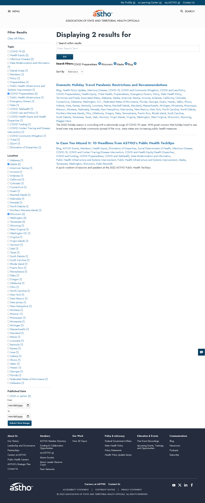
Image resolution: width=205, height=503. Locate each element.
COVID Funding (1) (20, 124)
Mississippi (190, 105)
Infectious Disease (97, 90)
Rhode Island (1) (18, 264)
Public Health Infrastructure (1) (27, 97)
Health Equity (89, 94)
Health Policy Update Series (118, 455)
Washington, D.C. (92, 102)
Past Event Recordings (148, 441)
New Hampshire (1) (21, 306)
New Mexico (141, 109)
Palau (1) (14, 275)
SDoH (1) (15, 143)
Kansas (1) (15, 348)
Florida (143, 102)
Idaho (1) (15, 364)
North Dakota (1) (19, 206)
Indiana (60, 105)
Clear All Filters (16, 38)
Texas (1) (15, 252)
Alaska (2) (15, 164)
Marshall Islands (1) (20, 195)
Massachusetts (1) (19, 329)
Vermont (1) (16, 245)
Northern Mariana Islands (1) (25, 210)
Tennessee (78, 117)
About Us (13, 436)
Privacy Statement (131, 489)
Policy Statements (113, 450)
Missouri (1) (16, 314)
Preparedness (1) (19, 82)
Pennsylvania (129, 113)
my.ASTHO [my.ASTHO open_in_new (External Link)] (172, 2)
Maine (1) (15, 337)
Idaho (180, 102)
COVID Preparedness (68, 94)
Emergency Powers (140, 94)
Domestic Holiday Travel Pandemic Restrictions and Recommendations (111, 84)
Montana (71, 109)
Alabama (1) (16, 160)
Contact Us (189, 2)
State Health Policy (171, 94)
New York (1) (17, 295)
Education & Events (147, 436)
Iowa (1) (14, 352)
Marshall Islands (120, 105)
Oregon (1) (16, 279)
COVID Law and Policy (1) (24, 113)
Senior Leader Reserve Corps (51, 463)
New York (155, 109)
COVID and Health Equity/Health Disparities (149, 152)
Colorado (180, 98)
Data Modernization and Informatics (150, 156)
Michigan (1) (17, 325)
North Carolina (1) (20, 291)
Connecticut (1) (18, 187)
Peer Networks (47, 469)
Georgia (153, 102)
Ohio (88, 113)
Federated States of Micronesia (120, 102)
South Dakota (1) (19, 256)
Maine (107, 105)
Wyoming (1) (17, 225)
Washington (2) (18, 218)
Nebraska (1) (17, 199)
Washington (143, 117)
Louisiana (97, 105)
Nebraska (83, 109)
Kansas (76, 105)
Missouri (60, 109)
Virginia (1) (16, 237)
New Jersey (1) (18, 302)
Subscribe (174, 455)
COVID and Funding (67, 156)
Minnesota (177, 105)
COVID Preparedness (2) (24, 94)
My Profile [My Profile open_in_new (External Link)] (128, 2)
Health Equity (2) (19, 55)
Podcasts (174, 450)
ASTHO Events (71, 148)
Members (85, 148)
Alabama (106, 98)
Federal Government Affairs (118, 441)
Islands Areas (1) (19, 71)
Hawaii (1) (15, 368)
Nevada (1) (16, 202)
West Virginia (158, 117)
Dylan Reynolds (104, 164)
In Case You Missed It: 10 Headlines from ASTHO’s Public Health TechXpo (115, 142)
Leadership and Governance (21, 445)
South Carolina (175, 113)
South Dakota (63, 117)
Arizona (146, 98)
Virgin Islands (117, 117)
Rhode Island (159, 113)
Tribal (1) (15, 140)
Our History (13, 441)
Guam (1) (15, 191)
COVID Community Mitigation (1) (28, 136)
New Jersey (126, 109)
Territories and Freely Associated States (78, 98)
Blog (58, 90)
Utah (95, 117)
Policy (156, 94)
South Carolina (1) (20, 260)
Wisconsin (173, 117)
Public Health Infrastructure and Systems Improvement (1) (26, 88)
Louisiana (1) (17, 341)
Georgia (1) (16, 371)
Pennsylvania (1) (18, 272)
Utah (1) (14, 249)
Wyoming (186, 117)
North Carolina (170, 109)
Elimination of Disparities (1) (25, 147)
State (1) (14, 105)
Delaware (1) (17, 383)
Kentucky (86, 105)
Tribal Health (105, 94)
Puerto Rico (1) (18, 268)
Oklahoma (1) (17, 283)
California (168, 98)
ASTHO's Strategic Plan (19, 464)
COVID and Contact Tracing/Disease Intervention (96, 152)
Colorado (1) (17, 183)
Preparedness (121, 94)
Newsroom (175, 445)
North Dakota (187, 109)
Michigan (165, 105)
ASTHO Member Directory (53, 441)
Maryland (136, 105)
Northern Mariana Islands (70, 113)
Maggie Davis (63, 121)
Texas (88, 117)
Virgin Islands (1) (19, 241)
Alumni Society (47, 457)
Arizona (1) (16, 172)
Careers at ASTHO (17, 455)
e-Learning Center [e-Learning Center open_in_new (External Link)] (150, 2)
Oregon (109, 113)
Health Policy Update (74, 90)
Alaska (116, 98)
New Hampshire (110, 109)
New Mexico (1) (19, 298)
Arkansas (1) (16, 176)
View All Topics (79, 441)
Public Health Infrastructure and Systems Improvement (86, 160)
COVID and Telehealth (117, 156)
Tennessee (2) (17, 222)
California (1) (17, 179)
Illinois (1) (15, 360)
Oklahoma (98, 113)
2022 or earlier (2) (20, 396)
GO (64, 56)
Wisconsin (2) (17, 214)
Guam (162, 102)
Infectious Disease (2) (22, 59)
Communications (178, 436)
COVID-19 (114, 90)
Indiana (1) (15, 356)
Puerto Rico (144, 113)
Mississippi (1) (18, 318)
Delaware (76, 102)
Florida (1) (15, 375)
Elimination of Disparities (122, 148)
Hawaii (171, 102)
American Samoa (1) (21, 168)
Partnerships (13, 450)
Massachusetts (150, 105)
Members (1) (17, 74)
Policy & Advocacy (115, 436)
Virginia (130, 117)
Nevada (94, 109)
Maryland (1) (17, 333)
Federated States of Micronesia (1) (29, 379)
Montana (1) (16, 310)
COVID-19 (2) (17, 51)
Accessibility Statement (76, 489)
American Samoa (130, 98)
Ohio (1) (14, 287)
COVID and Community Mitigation (139, 90)
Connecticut (62, 102)
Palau (118, 113)
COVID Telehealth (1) (21, 109)
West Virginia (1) (19, 229)
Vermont (103, 117)
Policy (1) (15, 78)
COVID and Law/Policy (172, 90)
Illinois (187, 102)
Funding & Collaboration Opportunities (51, 447)
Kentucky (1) (16, 344)
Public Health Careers (18, 459)
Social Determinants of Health (154, 148)
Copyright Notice (105, 489)
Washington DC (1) (20, 233)
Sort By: (60, 72)
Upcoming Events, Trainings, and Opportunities (150, 447)
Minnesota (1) (17, 321)
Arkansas (157, 98)
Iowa (68, 105)
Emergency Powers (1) (22, 101)
